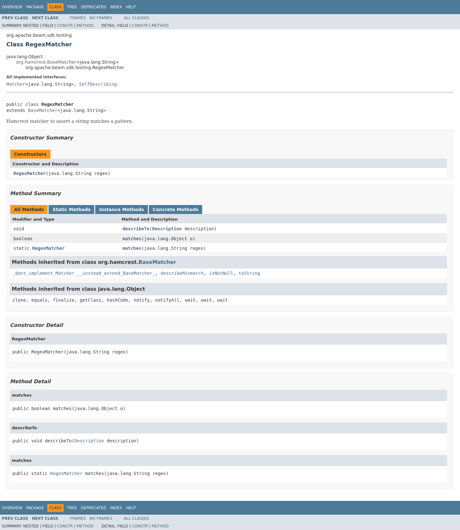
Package (35, 7)
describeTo (136, 228)
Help (131, 7)
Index (116, 7)
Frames (78, 18)
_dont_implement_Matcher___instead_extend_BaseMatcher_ (83, 273)
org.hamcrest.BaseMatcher (46, 62)
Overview (12, 7)
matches (132, 238)
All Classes (136, 18)
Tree (72, 7)
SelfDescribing (98, 84)
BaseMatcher (42, 110)
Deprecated (93, 7)
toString (249, 273)
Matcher (15, 84)
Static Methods (71, 209)
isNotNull (221, 273)
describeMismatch (182, 273)
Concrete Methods (176, 209)
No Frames (100, 18)
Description (167, 228)
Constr (65, 25)
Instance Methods (121, 209)
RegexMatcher (29, 173)
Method (85, 25)
